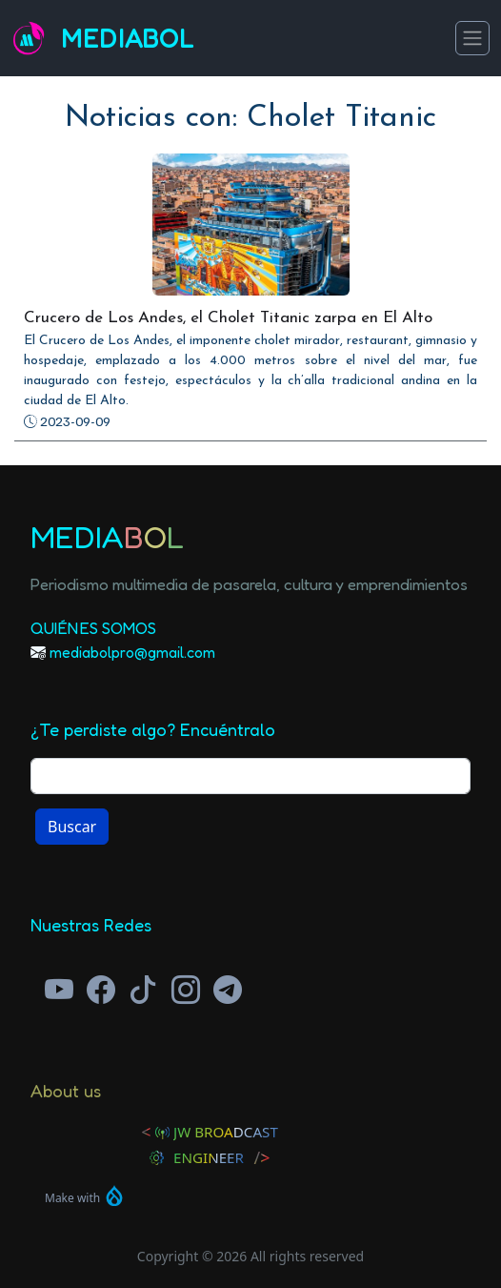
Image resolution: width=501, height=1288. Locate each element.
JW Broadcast (225, 1131)
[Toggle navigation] (472, 38)
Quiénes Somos (93, 628)
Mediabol (127, 38)
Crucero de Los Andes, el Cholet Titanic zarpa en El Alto (228, 318)
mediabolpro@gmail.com (132, 652)
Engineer (208, 1157)
